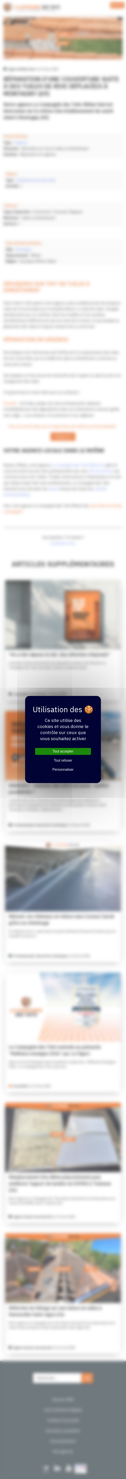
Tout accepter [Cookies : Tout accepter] (63, 751)
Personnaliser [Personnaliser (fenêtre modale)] (63, 769)
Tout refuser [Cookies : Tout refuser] (63, 760)
